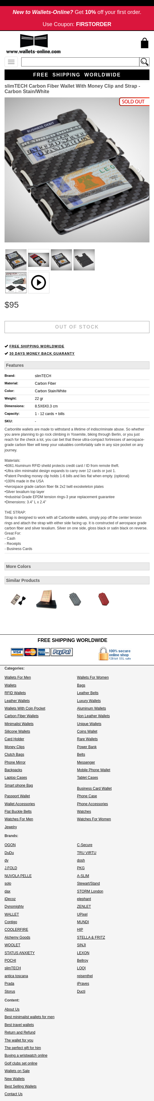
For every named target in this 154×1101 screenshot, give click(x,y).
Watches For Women (94, 819)
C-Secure (84, 845)
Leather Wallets (17, 701)
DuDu (9, 853)
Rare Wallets (87, 739)
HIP (80, 929)
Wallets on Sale (17, 1071)
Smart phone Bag (19, 785)
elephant (84, 899)
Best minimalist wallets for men (30, 1017)
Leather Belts (88, 693)
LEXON (83, 953)
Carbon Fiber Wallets (21, 716)
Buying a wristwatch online (26, 1055)
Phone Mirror (15, 762)
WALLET (12, 914)
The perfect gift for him (23, 1048)
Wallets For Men (18, 677)
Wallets (10, 685)
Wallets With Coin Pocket (25, 708)
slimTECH (43, 376)
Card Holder (14, 739)
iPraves (83, 983)
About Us (12, 1009)
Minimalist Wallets (19, 724)
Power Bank (87, 747)
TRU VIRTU (86, 853)
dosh (81, 860)
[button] (15, 169)
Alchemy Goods (17, 937)
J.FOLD (11, 868)
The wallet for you (19, 1040)
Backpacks (13, 770)
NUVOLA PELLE (18, 876)
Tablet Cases (87, 777)
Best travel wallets (19, 1025)
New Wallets (15, 1079)
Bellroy (82, 960)
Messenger (86, 762)
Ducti (81, 991)
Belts (81, 754)
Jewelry (11, 827)
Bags (81, 685)
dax (7, 891)
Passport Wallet (17, 796)
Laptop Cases (16, 777)
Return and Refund (20, 1032)
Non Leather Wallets (93, 716)
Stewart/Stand (88, 883)
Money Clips (15, 747)
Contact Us (13, 1094)
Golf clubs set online (21, 1063)
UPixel (82, 914)
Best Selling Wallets (21, 1086)
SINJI (81, 945)
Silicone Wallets (17, 731)
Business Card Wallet (94, 788)
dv (6, 860)
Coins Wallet (87, 731)
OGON (10, 845)
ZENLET (84, 906)
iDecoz (10, 899)
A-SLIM (83, 876)
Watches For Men (19, 819)
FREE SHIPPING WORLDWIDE (36, 346)
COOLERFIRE (16, 929)
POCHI (10, 960)
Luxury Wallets (89, 701)
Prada (9, 983)
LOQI (81, 968)
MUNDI (83, 922)
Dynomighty (14, 906)
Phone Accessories (92, 804)
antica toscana (16, 976)
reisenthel (85, 976)
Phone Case (87, 796)
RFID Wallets (15, 693)
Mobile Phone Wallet (93, 770)
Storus (10, 991)
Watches (84, 811)
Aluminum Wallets (91, 708)
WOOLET (12, 945)
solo (8, 883)
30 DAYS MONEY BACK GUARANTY (42, 353)
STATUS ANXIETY (20, 953)
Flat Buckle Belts (18, 811)
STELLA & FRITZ (91, 937)
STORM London (90, 891)
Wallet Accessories (20, 804)
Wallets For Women (93, 677)
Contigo (11, 922)
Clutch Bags (14, 754)
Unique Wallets (89, 724)
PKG (81, 868)
